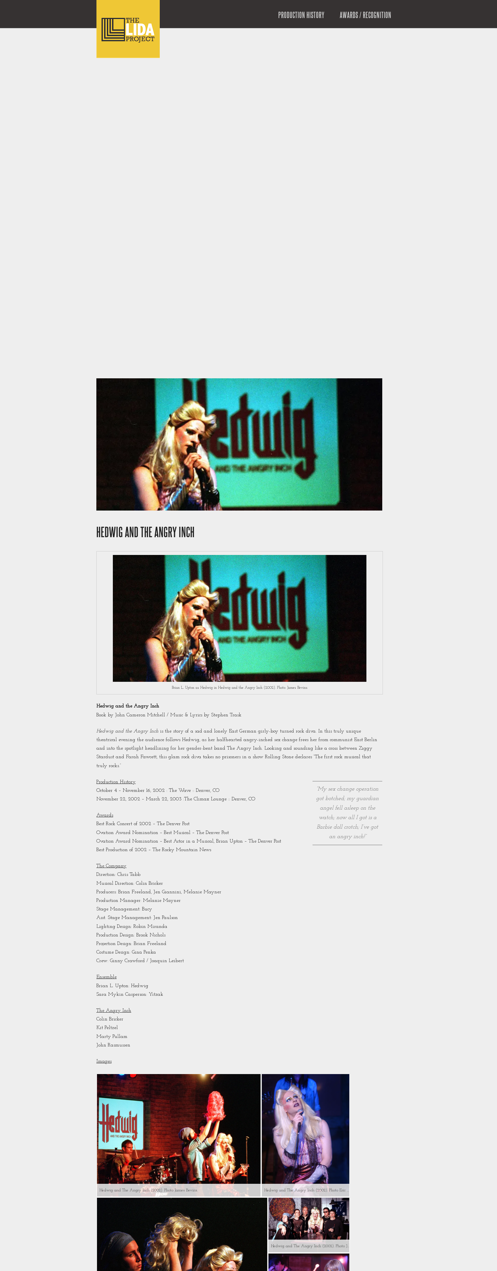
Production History (301, 15)
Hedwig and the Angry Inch (145, 532)
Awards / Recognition (365, 15)
